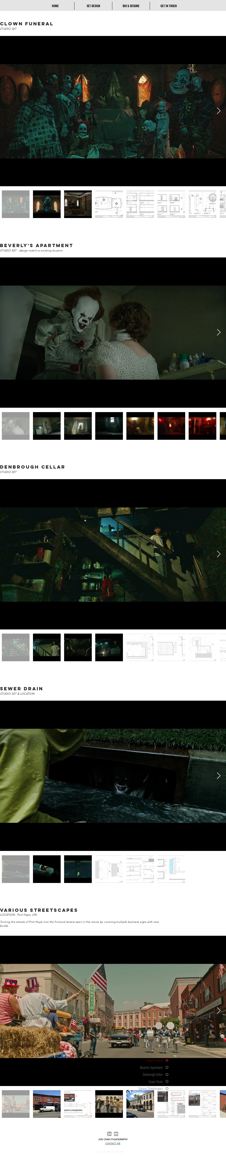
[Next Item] (219, 111)
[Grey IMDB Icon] (116, 1134)
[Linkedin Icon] (109, 1134)
